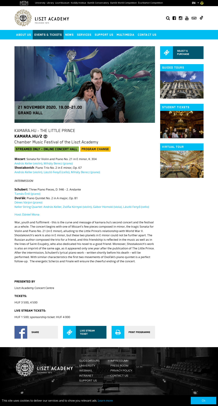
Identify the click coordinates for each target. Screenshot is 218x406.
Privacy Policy (121, 370)
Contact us (147, 34)
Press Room (119, 365)
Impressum (118, 360)
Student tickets (176, 107)
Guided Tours (89, 360)
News (69, 34)
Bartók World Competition (123, 2)
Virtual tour (173, 146)
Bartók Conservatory (98, 2)
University (40, 2)
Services (84, 34)
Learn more (105, 400)
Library (50, 2)
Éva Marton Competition (150, 2)
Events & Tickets (48, 34)
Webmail (85, 370)
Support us (104, 34)
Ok (203, 400)
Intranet (86, 375)
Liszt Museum (62, 2)
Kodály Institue (78, 2)
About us (23, 34)
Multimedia (125, 34)
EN (194, 3)
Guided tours (173, 67)
